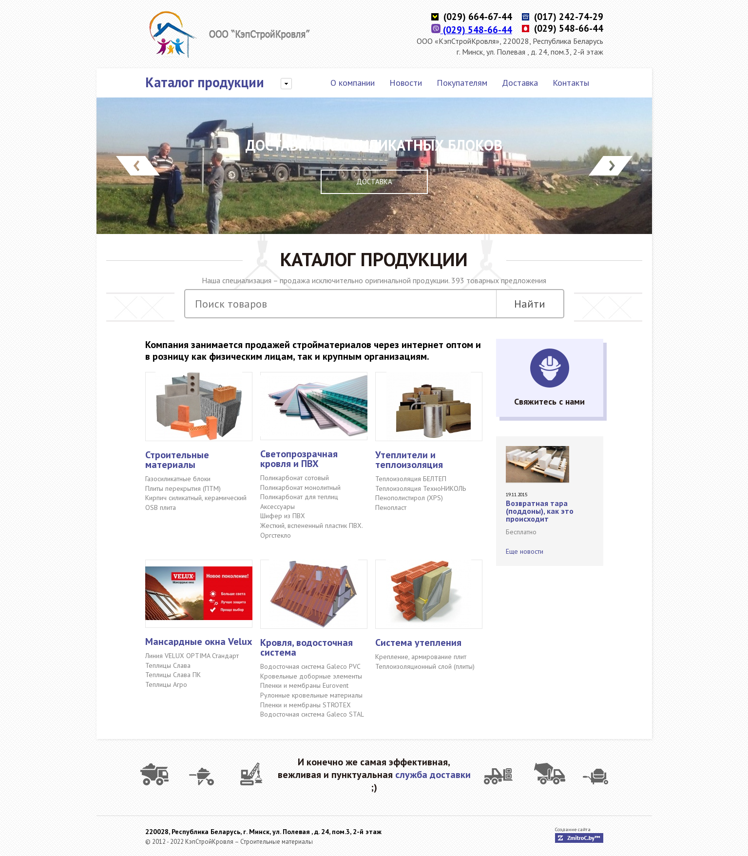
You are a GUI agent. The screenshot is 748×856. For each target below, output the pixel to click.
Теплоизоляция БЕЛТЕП (410, 478)
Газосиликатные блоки (178, 478)
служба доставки (433, 774)
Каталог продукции (204, 82)
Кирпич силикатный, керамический (196, 497)
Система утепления (418, 642)
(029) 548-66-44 (471, 30)
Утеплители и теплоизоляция (409, 459)
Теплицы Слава (168, 665)
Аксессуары (277, 506)
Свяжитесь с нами (549, 401)
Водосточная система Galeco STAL (312, 714)
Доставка (520, 82)
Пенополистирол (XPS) (409, 497)
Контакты (571, 82)
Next (611, 165)
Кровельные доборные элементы (311, 676)
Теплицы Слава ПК (173, 674)
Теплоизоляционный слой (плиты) (425, 666)
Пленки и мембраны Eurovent (304, 685)
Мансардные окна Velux (198, 641)
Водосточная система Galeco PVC (310, 666)
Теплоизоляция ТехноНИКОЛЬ (420, 488)
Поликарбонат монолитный (300, 487)
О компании (352, 82)
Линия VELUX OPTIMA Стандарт (192, 655)
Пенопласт (390, 507)
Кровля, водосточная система (306, 647)
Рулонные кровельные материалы (311, 695)
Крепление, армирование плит (420, 656)
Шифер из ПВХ (282, 515)
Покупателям (462, 82)
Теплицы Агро (166, 684)
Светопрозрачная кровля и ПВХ (299, 458)
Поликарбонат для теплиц (299, 496)
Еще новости (524, 551)
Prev (138, 165)
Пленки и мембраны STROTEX (305, 704)
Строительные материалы (177, 459)
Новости (405, 82)
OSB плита (160, 507)
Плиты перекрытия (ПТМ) (183, 488)
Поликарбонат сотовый (294, 477)
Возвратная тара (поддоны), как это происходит (540, 511)
